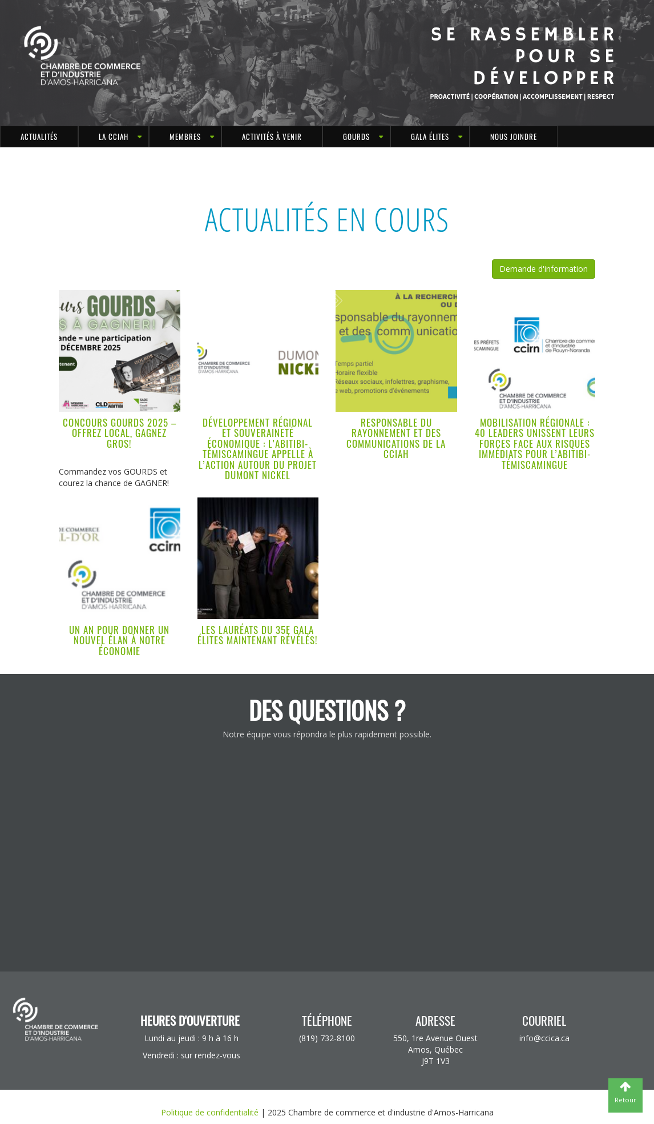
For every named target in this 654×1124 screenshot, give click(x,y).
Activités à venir (272, 136)
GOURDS (356, 136)
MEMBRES (185, 136)
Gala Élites (430, 136)
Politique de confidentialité (210, 1112)
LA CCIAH (113, 136)
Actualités (39, 136)
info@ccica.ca (544, 1038)
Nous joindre (513, 136)
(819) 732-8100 (327, 1038)
